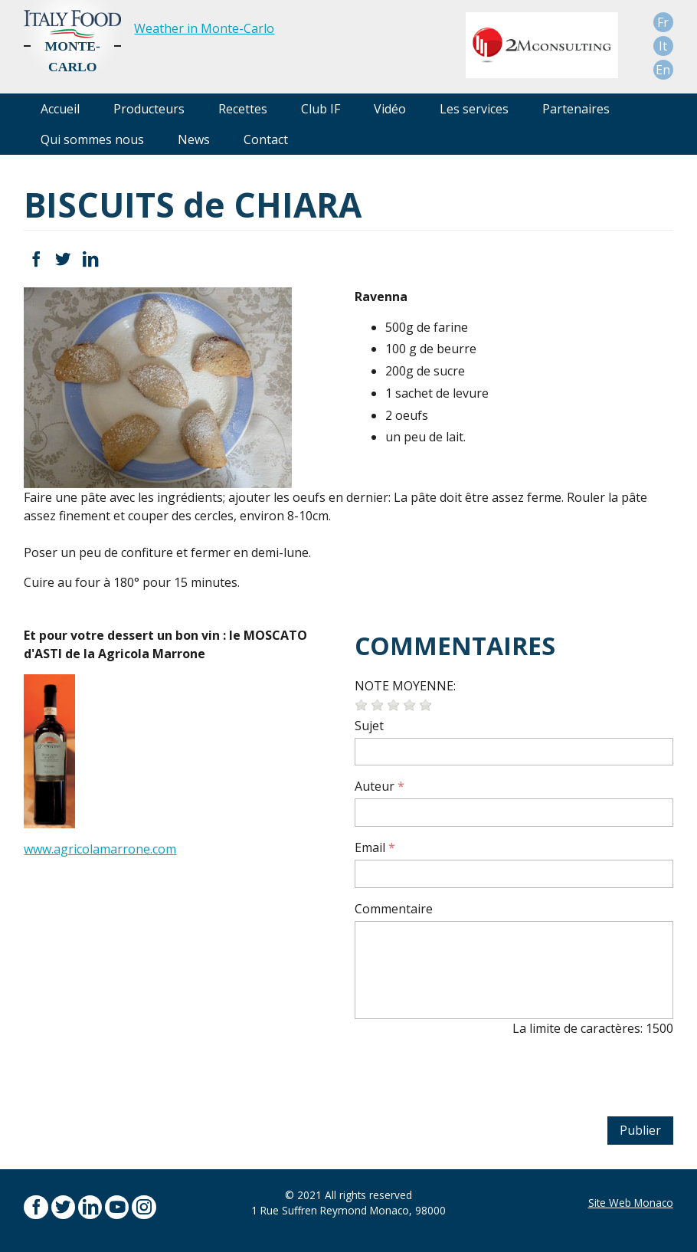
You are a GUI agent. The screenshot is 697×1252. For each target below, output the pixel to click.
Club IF (320, 108)
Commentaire (394, 908)
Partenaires (576, 108)
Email (370, 847)
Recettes (242, 108)
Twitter (63, 259)
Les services (474, 108)
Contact (266, 139)
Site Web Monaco (630, 1202)
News (194, 139)
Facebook (35, 259)
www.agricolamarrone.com (100, 849)
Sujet (369, 725)
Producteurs (149, 108)
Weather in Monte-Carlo (204, 28)
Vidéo (390, 108)
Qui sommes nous (92, 139)
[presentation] (471, 1079)
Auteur (374, 786)
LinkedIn (90, 259)
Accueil (60, 108)
